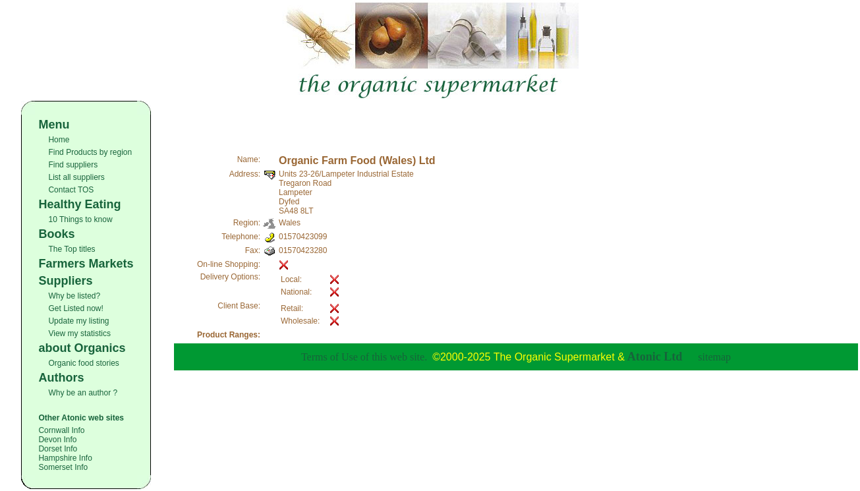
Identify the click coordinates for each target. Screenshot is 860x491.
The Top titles (71, 249)
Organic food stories (83, 363)
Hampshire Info (65, 458)
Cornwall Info (61, 430)
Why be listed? (74, 296)
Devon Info (57, 439)
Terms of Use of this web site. (364, 356)
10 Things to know (80, 219)
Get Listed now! (75, 308)
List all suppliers (76, 177)
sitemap (714, 356)
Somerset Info (63, 467)
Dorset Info (57, 448)
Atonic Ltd (655, 356)
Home (58, 139)
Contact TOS (71, 189)
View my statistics (79, 333)
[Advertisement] (516, 120)
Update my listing (78, 321)
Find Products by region (90, 152)
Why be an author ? (82, 392)
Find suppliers (73, 164)
